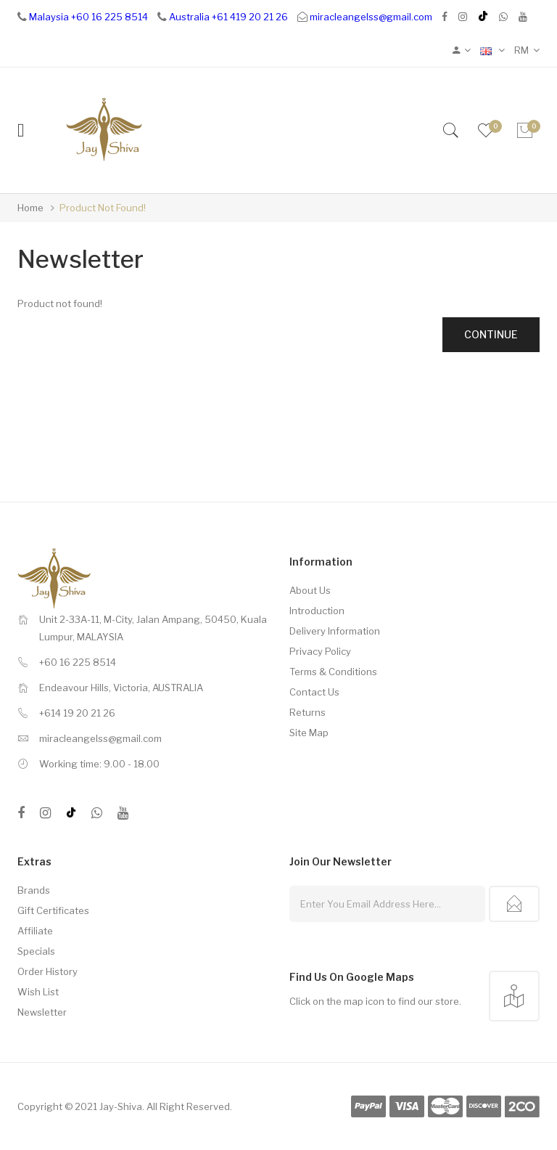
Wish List (38, 992)
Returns (307, 712)
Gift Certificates (53, 910)
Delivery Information (334, 631)
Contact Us (314, 692)
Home (30, 207)
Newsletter (42, 1012)
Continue (491, 334)
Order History (47, 971)
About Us (310, 590)
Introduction (316, 610)
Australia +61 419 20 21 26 (228, 17)
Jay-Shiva (120, 1106)
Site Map (309, 732)
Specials (36, 951)
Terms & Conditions (333, 671)
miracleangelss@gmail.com (371, 17)
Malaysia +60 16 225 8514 (88, 17)
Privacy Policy (320, 651)
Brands (33, 890)
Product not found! (102, 207)
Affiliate (35, 931)
